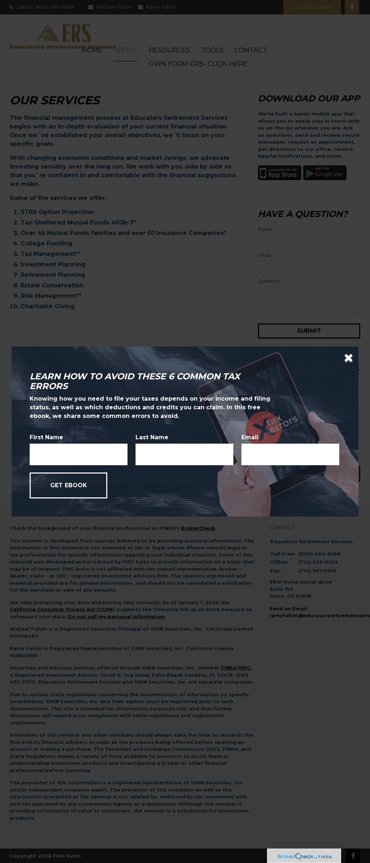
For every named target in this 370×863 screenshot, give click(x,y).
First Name (46, 437)
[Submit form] (68, 485)
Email (249, 437)
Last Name (151, 437)
